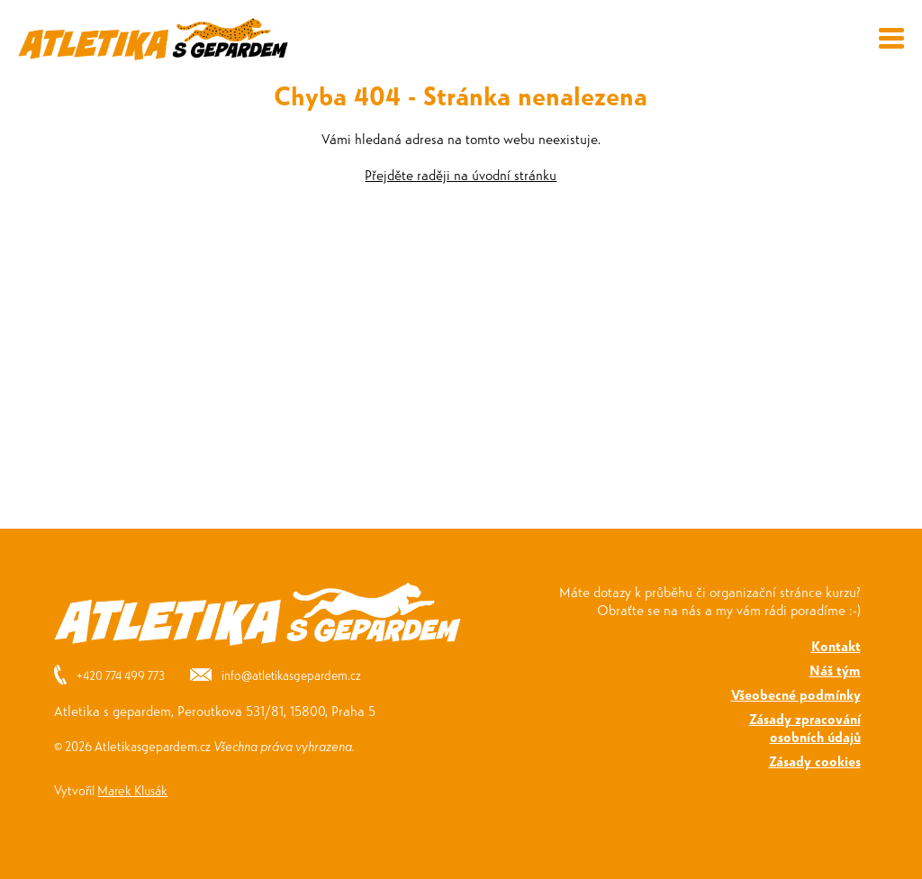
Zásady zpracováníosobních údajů (805, 727)
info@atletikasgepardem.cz (291, 675)
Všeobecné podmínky (796, 693)
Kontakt (836, 645)
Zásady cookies (815, 760)
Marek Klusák (132, 790)
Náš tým (835, 669)
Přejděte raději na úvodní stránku (460, 174)
